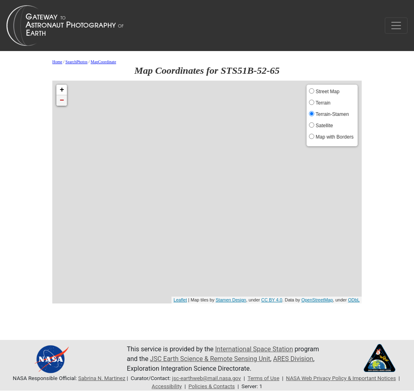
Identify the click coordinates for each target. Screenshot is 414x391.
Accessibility (167, 386)
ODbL (354, 299)
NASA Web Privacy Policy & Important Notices (341, 378)
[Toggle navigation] (396, 25)
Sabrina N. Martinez (101, 378)
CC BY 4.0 (271, 299)
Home (57, 62)
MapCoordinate (103, 62)
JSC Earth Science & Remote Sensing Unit (210, 359)
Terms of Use (263, 378)
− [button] (62, 100)
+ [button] (62, 90)
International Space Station (254, 349)
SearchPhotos (76, 62)
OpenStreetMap (317, 299)
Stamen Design (231, 299)
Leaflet (180, 299)
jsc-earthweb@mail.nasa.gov (206, 378)
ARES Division (293, 359)
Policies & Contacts (212, 386)
